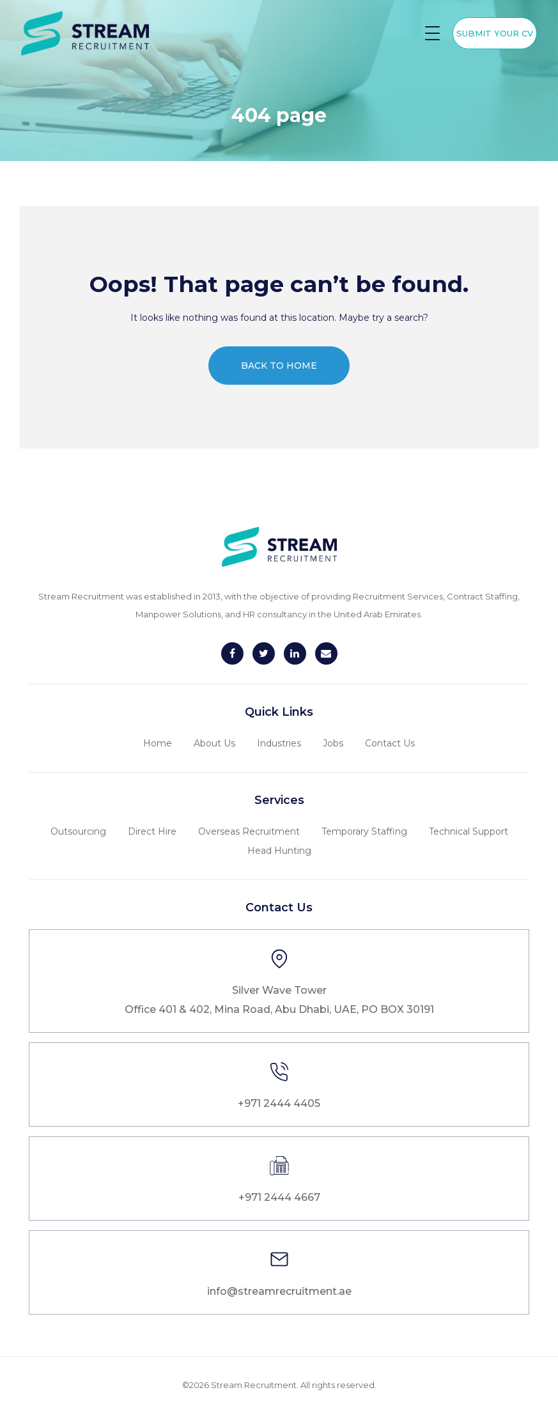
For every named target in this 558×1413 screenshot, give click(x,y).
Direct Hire (152, 831)
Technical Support (468, 831)
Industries (279, 743)
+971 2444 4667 (279, 1197)
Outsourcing (78, 831)
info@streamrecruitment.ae (279, 1291)
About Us (214, 743)
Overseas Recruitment (249, 831)
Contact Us (390, 743)
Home (157, 743)
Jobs (333, 743)
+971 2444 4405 (279, 1103)
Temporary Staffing (364, 831)
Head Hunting (279, 850)
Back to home (279, 365)
